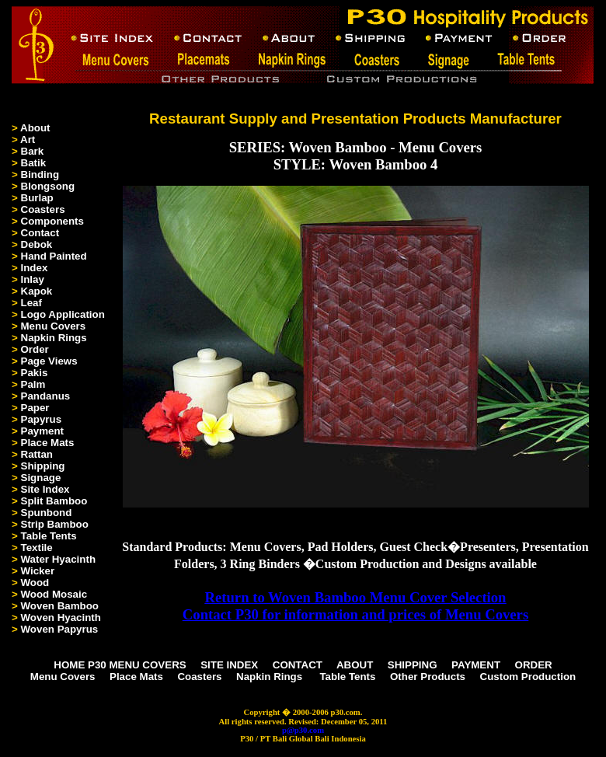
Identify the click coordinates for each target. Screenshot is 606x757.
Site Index (45, 489)
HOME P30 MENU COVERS (120, 665)
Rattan (37, 454)
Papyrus (41, 419)
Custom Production (528, 676)
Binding (40, 174)
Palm (33, 384)
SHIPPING (412, 665)
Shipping (43, 466)
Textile (37, 547)
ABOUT (354, 665)
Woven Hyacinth (61, 617)
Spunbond (46, 512)
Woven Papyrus (60, 629)
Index (34, 268)
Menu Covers (53, 326)
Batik (34, 163)
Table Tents (49, 536)
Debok (37, 244)
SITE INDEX (229, 665)
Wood (35, 582)
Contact (40, 233)
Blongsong (48, 186)
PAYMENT (475, 665)
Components (52, 221)
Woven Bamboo (60, 606)
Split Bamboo (54, 501)
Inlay (32, 279)
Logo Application (63, 314)
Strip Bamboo (55, 524)
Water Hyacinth (58, 559)
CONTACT (297, 665)
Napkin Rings (54, 338)
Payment (42, 431)
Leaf (31, 303)
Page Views (49, 361)
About (35, 128)
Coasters (43, 209)
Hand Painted (54, 256)
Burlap (37, 198)
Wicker (38, 571)
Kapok (37, 291)
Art (27, 139)
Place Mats (48, 442)
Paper (35, 407)
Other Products (427, 676)
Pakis (34, 372)
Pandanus (46, 396)
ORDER (533, 665)
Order (35, 349)
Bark (32, 151)
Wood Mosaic (54, 594)
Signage (41, 477)
